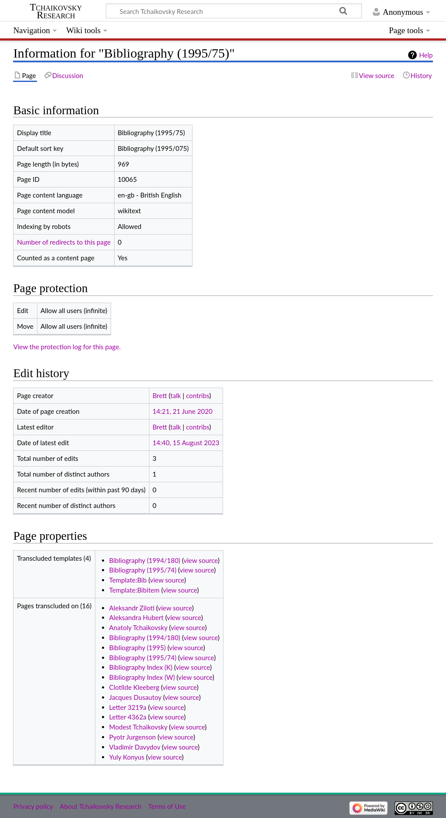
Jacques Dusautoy (135, 697)
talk (175, 395)
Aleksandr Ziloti (132, 608)
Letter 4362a (127, 717)
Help (425, 55)
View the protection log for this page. (67, 347)
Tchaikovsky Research (56, 11)
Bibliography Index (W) (142, 677)
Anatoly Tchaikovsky (138, 627)
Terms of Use (167, 806)
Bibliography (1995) (137, 647)
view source (200, 560)
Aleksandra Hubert (136, 617)
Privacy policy (33, 806)
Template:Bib (128, 580)
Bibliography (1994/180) (144, 560)
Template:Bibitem (134, 590)
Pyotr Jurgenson (132, 737)
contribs (197, 395)
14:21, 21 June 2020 (182, 411)
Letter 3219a (127, 707)
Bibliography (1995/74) (142, 570)
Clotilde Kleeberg (134, 687)
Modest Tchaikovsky (138, 727)
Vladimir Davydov (134, 747)
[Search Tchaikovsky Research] (234, 11)
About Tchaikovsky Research (101, 806)
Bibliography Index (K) (140, 667)
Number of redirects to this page (64, 242)
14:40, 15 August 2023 (185, 442)
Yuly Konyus (127, 757)
